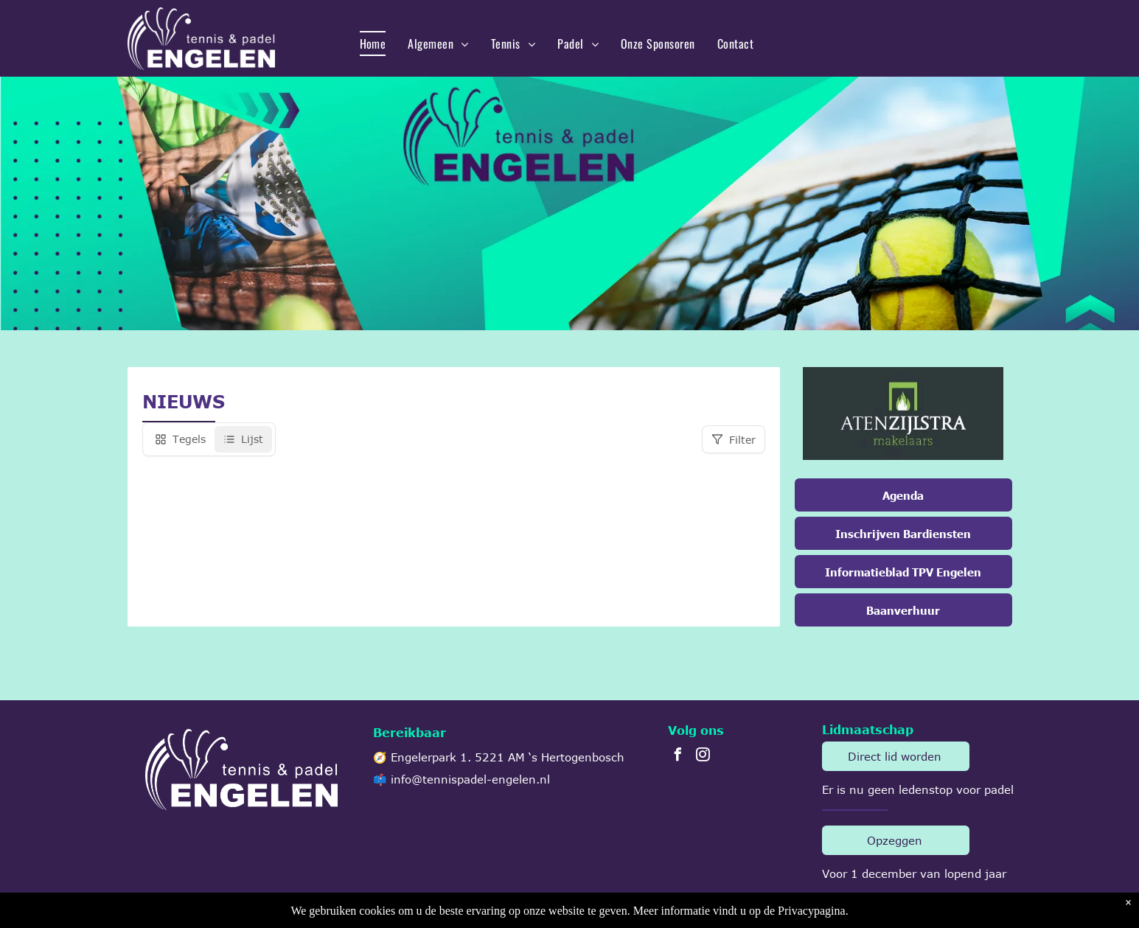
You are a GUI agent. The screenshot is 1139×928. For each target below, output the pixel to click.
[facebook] (678, 756)
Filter (733, 439)
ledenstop (925, 789)
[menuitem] (373, 43)
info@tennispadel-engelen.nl (470, 779)
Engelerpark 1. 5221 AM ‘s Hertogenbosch (507, 757)
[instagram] (703, 756)
